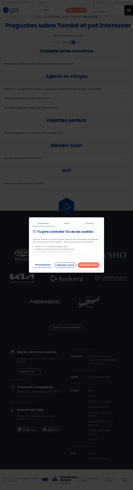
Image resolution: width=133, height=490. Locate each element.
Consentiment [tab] (43, 223)
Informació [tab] (89, 223)
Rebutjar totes (65, 265)
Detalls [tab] (66, 223)
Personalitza (42, 264)
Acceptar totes (88, 265)
